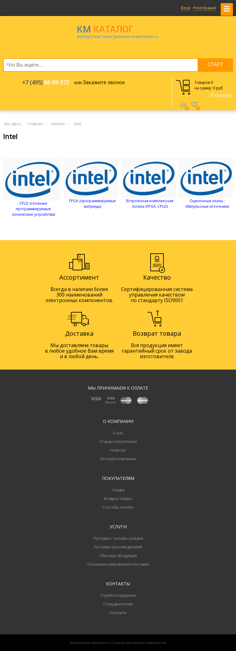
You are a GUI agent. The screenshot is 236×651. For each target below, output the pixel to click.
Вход (185, 7)
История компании (118, 458)
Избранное (194, 109)
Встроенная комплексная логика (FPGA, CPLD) (149, 203)
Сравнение (183, 109)
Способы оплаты (118, 507)
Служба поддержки (118, 595)
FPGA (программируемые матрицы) (92, 203)
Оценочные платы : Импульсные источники (207, 203)
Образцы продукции (118, 555)
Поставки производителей (118, 547)
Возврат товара (118, 498)
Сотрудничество (118, 604)
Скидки (118, 490)
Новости (118, 450)
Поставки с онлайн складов (118, 538)
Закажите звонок (104, 82)
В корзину (220, 95)
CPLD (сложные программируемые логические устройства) (33, 209)
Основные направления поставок (118, 564)
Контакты (118, 612)
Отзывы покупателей (118, 441)
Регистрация (204, 7)
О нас (118, 433)
